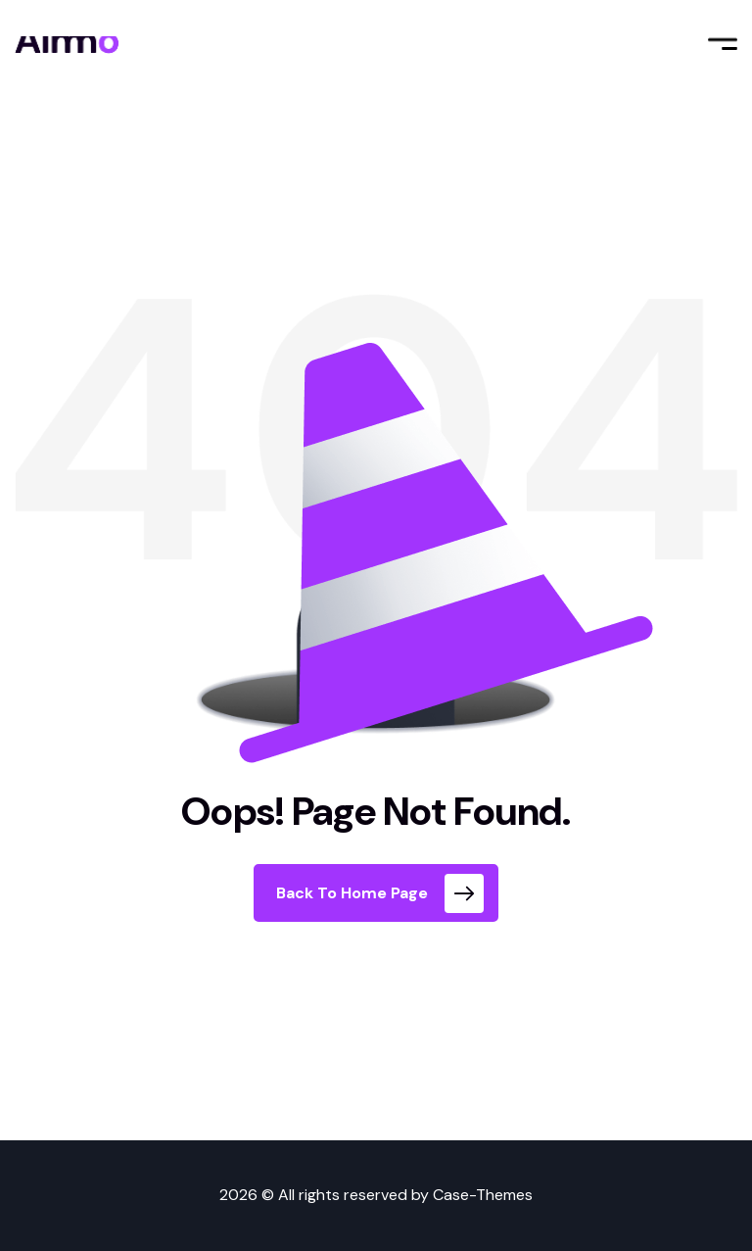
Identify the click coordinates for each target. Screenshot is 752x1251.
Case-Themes (483, 1194)
